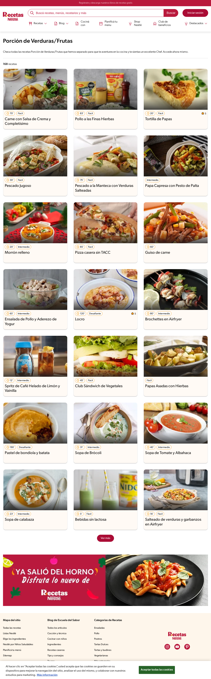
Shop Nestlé (135, 23)
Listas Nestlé (9, 633)
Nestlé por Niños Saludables (18, 644)
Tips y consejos (55, 655)
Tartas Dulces (101, 644)
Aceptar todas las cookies (157, 669)
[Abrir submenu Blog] (61, 23)
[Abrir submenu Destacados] (196, 23)
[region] (105, 670)
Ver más (105, 538)
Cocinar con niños (57, 639)
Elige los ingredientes (14, 639)
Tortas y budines (102, 650)
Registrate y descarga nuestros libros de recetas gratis (105, 3)
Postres (98, 639)
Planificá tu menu (108, 23)
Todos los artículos (57, 628)
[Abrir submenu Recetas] (37, 23)
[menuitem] (37, 25)
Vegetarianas (101, 655)
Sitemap (7, 655)
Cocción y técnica (56, 633)
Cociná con (82, 23)
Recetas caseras (56, 650)
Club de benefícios (162, 23)
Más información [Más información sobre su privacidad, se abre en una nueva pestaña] (47, 675)
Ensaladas (99, 628)
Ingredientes (54, 644)
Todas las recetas (12, 628)
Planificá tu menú (12, 650)
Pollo (96, 633)
